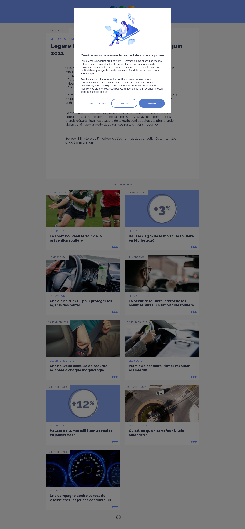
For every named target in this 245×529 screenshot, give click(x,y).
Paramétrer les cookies (98, 103)
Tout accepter (152, 103)
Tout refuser (124, 103)
